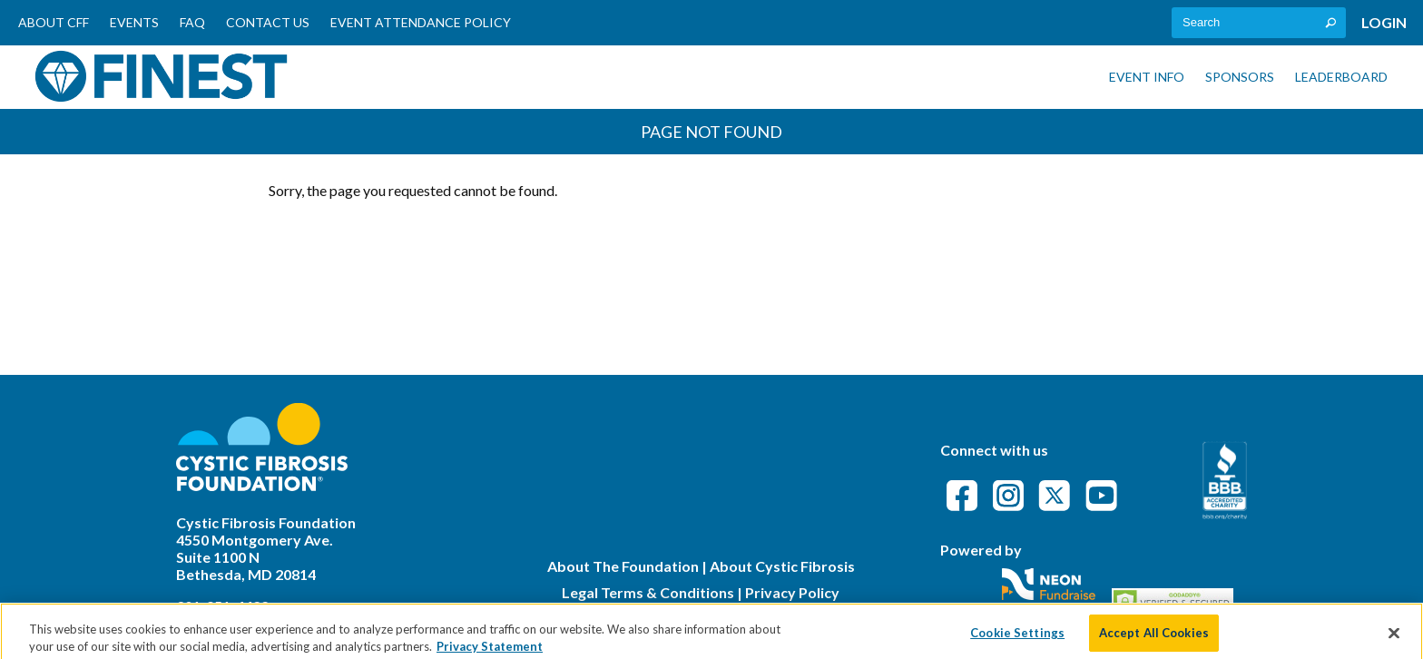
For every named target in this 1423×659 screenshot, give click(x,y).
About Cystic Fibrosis (782, 566)
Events (134, 22)
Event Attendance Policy (420, 22)
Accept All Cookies (1154, 639)
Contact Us (267, 22)
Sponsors (1239, 76)
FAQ (192, 22)
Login (1384, 22)
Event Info (1146, 76)
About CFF (53, 22)
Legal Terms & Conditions (648, 592)
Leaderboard (1341, 76)
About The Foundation (623, 566)
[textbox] (1259, 22)
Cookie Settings (1017, 639)
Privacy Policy (792, 592)
